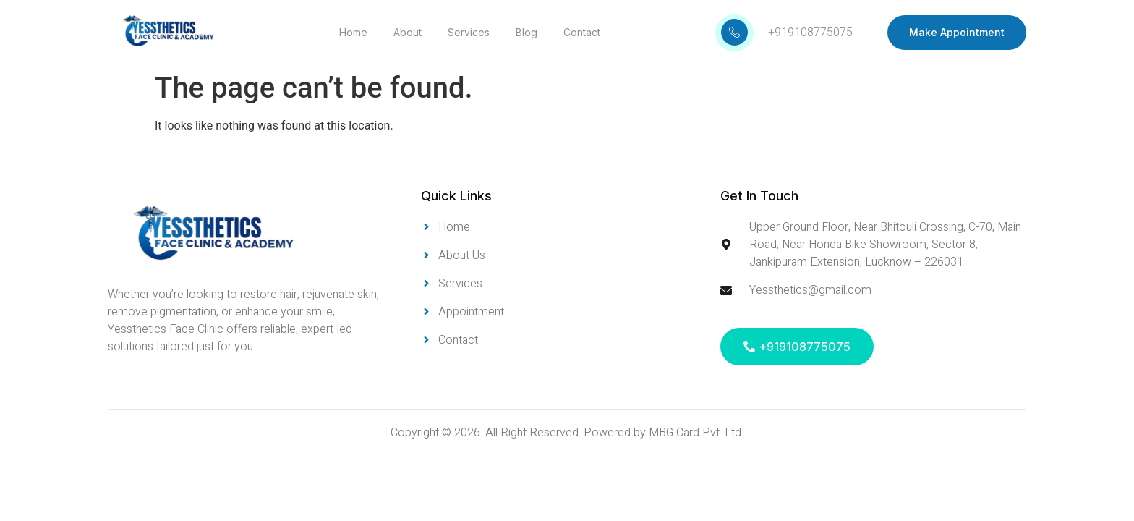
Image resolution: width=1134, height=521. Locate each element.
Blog (526, 32)
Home (353, 32)
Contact (581, 32)
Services (469, 32)
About (407, 32)
